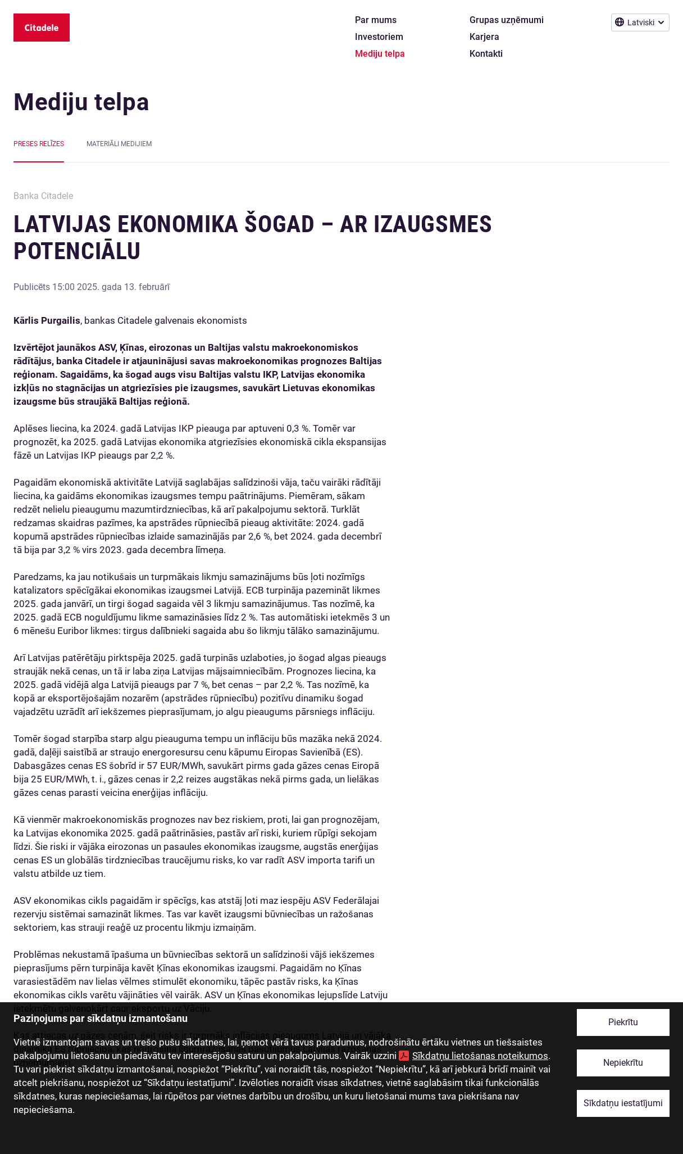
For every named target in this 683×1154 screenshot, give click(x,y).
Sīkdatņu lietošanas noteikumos (480, 1055)
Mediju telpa (81, 102)
